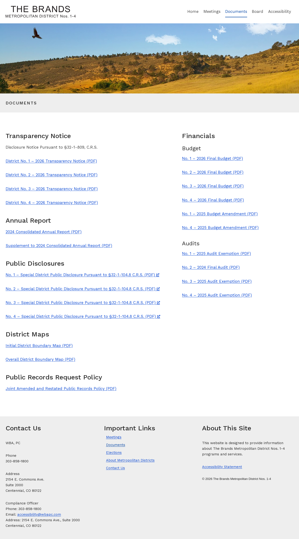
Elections (114, 452)
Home (193, 11)
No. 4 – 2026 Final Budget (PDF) (213, 200)
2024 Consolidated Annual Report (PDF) (44, 231)
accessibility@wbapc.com (39, 514)
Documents (236, 11)
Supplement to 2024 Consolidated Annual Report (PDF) (59, 245)
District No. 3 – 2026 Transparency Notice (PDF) (52, 188)
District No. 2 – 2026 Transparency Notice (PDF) (51, 174)
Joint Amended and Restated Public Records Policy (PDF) (61, 388)
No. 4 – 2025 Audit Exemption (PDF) (217, 295)
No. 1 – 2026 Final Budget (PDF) (212, 158)
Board (257, 11)
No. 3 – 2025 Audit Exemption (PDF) (217, 281)
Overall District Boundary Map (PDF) (40, 359)
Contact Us (115, 468)
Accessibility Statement (222, 467)
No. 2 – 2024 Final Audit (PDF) (211, 267)
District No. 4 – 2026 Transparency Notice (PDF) (52, 202)
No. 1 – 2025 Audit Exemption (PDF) (216, 253)
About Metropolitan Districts (130, 460)
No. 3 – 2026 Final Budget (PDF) (213, 186)
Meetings (212, 11)
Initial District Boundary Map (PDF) (39, 345)
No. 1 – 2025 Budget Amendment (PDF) (220, 213)
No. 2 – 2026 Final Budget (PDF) (212, 172)
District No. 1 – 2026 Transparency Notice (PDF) (51, 161)
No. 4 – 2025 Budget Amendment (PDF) (220, 227)
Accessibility (279, 11)
